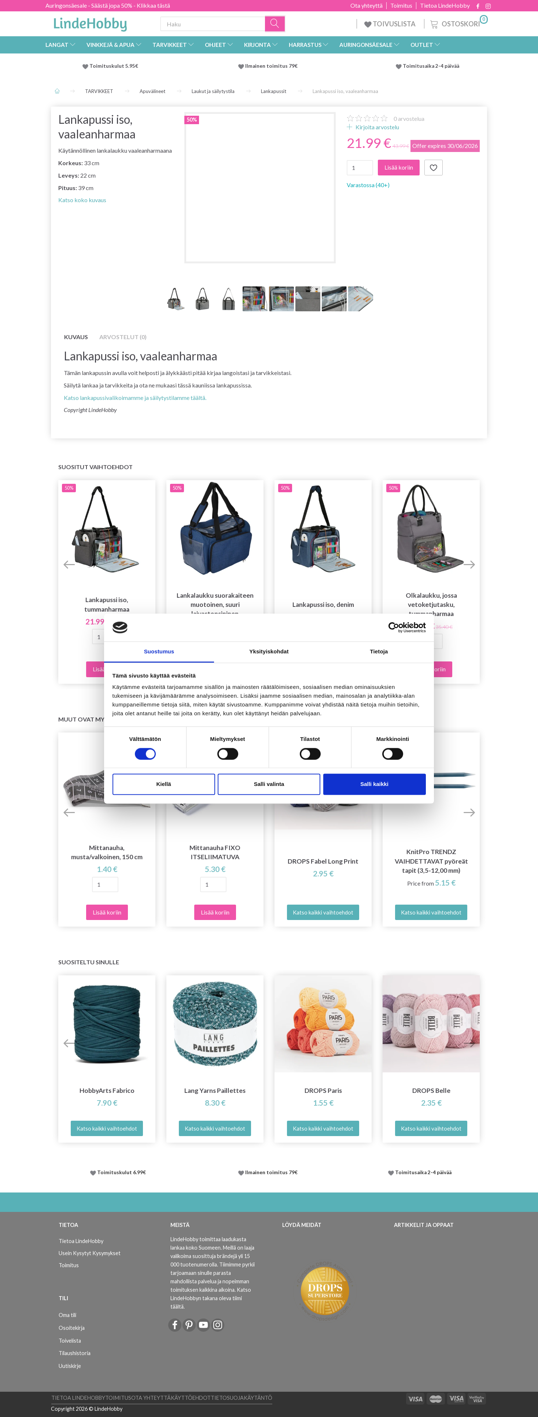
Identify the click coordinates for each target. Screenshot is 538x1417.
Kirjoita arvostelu (376, 126)
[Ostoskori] (458, 23)
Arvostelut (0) (123, 336)
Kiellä (163, 784)
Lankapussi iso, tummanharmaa (106, 604)
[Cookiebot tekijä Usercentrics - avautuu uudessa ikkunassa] (394, 627)
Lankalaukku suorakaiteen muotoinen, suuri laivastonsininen (215, 604)
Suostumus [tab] (159, 652)
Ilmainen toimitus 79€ (272, 66)
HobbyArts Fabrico (107, 1090)
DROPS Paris (323, 1090)
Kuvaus (76, 336)
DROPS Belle (431, 1090)
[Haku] (275, 24)
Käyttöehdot (191, 1398)
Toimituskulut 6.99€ (121, 1172)
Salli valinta (269, 784)
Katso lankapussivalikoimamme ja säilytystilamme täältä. (135, 397)
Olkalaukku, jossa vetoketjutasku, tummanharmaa (431, 604)
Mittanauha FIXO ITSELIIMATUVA (214, 852)
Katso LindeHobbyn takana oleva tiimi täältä (210, 1298)
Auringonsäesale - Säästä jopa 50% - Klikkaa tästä (107, 5)
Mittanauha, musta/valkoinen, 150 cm (107, 852)
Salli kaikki (374, 784)
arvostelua (409, 118)
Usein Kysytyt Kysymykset (90, 1253)
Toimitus (401, 5)
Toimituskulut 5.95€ (113, 66)
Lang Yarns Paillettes (215, 1090)
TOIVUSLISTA (390, 24)
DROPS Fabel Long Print (323, 861)
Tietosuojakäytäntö (241, 1398)
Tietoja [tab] (379, 652)
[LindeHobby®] (90, 22)
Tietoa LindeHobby (445, 5)
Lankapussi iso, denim (323, 604)
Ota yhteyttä (366, 5)
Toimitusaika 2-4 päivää (431, 66)
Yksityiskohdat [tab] (268, 652)
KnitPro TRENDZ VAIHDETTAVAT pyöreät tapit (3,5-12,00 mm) (431, 861)
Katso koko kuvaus (82, 199)
